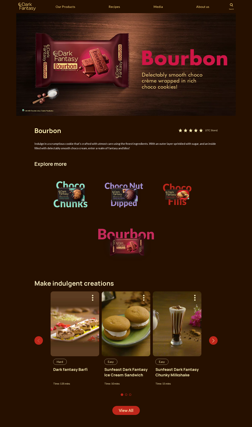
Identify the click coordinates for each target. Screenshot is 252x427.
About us (202, 7)
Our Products (65, 7)
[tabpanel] (126, 64)
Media (158, 7)
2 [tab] (126, 395)
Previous (38, 340)
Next (213, 340)
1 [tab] (122, 394)
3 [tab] (130, 395)
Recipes (114, 7)
